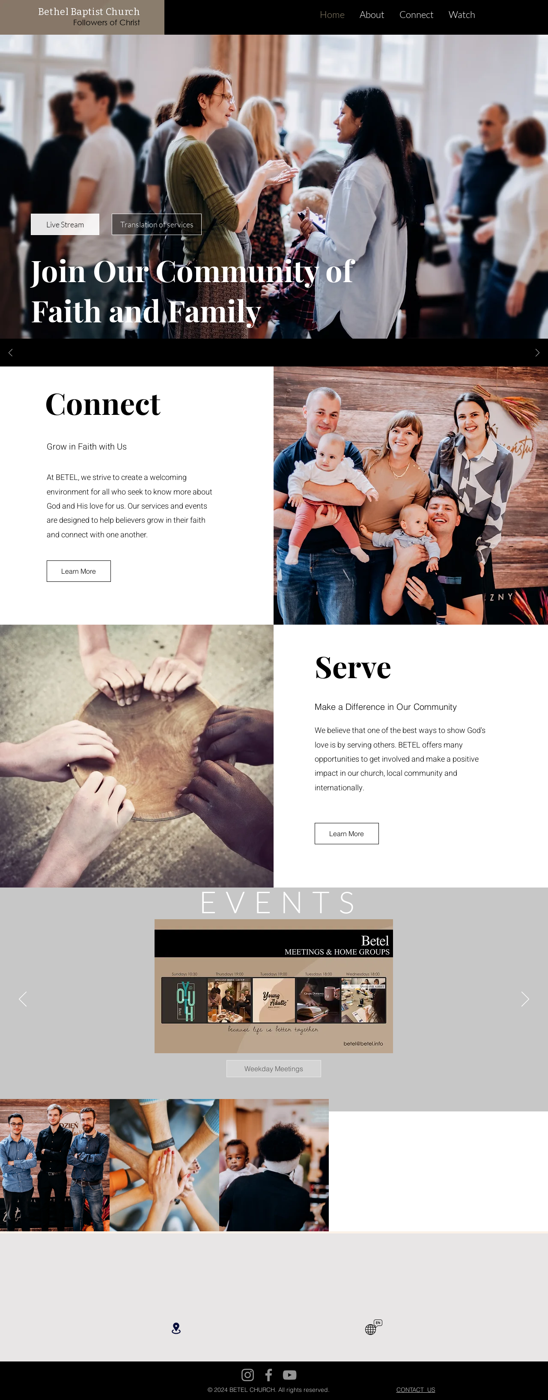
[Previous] (10, 353)
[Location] (176, 1328)
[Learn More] (79, 571)
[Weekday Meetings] (273, 1068)
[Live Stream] (65, 224)
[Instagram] (247, 1375)
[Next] (537, 353)
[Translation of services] (157, 224)
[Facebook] (268, 1375)
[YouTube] (289, 1375)
